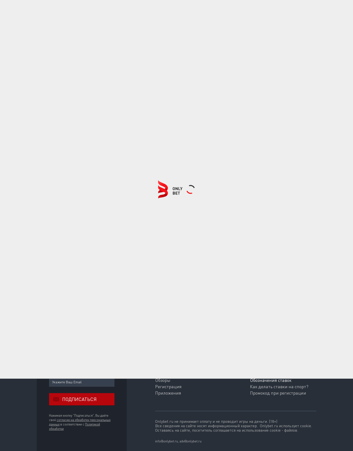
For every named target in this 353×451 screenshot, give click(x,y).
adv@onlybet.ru (190, 441)
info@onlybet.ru (166, 441)
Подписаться (73, 399)
